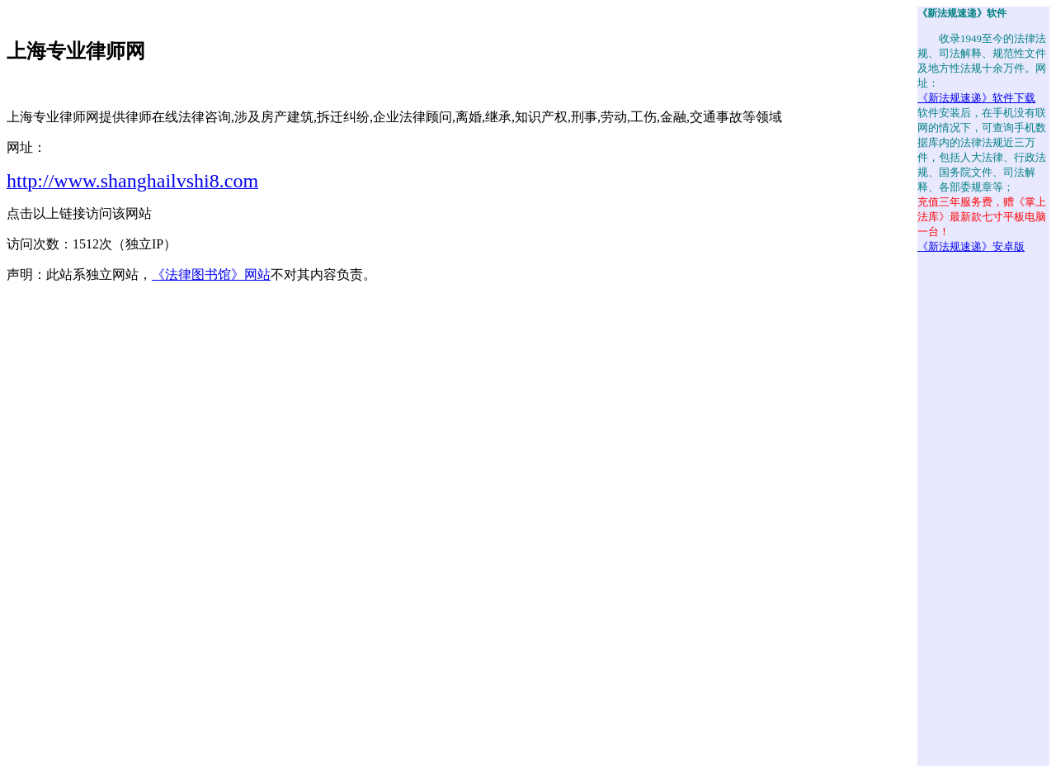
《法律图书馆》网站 (211, 274)
